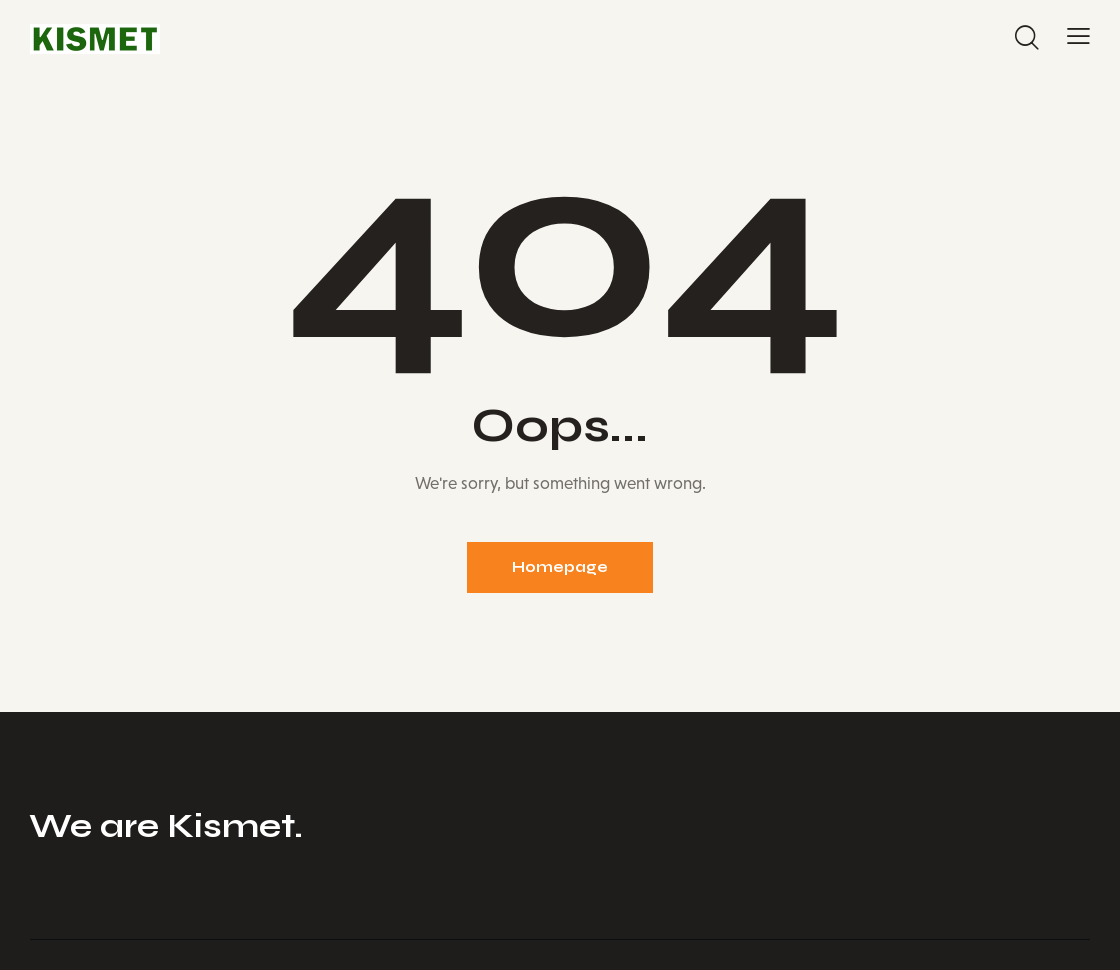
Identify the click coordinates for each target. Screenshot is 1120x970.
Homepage (560, 567)
